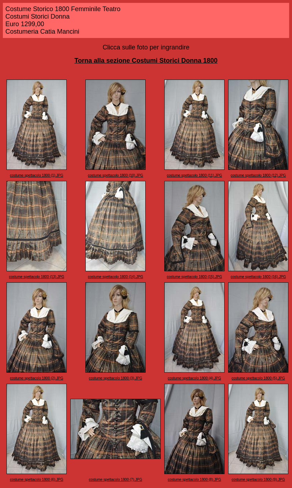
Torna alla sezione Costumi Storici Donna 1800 (146, 60)
